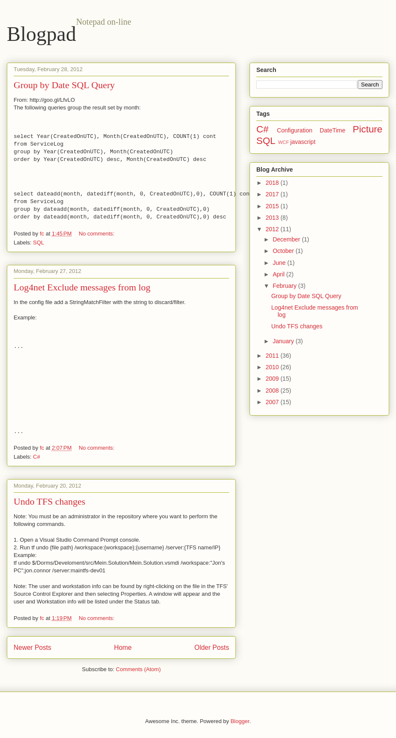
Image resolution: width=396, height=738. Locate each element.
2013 (273, 217)
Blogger (239, 721)
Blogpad (41, 34)
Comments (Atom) (138, 669)
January (284, 341)
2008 (273, 390)
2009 (273, 378)
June (280, 262)
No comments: (97, 233)
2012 (273, 229)
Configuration (294, 130)
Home (123, 647)
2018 (273, 182)
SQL (38, 242)
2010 (273, 367)
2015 (273, 206)
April (279, 274)
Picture (367, 129)
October (284, 250)
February (285, 285)
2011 (273, 355)
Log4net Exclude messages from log (82, 287)
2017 (273, 194)
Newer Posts (32, 647)
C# (36, 457)
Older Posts (212, 647)
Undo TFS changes (49, 501)
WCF (283, 142)
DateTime (332, 130)
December (287, 239)
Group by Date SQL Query (64, 85)
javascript (303, 141)
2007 (273, 402)
